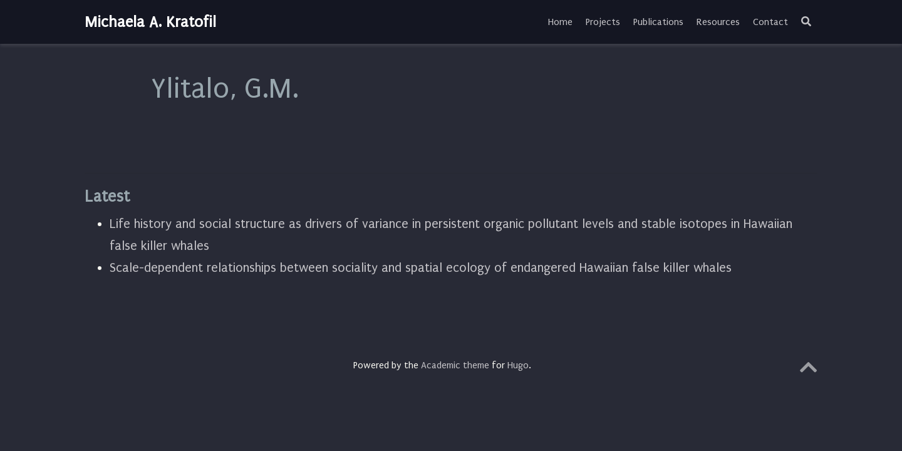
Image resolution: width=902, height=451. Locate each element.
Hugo (518, 365)
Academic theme (455, 365)
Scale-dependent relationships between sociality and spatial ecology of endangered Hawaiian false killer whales (421, 268)
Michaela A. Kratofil (150, 22)
